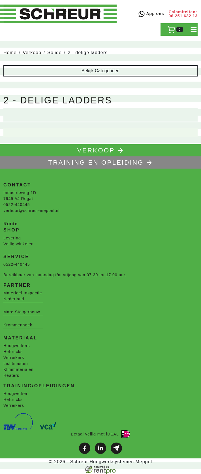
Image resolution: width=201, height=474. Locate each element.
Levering (12, 238)
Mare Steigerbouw (21, 312)
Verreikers (13, 357)
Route (10, 223)
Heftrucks (13, 351)
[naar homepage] (60, 14)
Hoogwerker (15, 393)
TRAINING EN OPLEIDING (100, 162)
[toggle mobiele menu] (194, 29)
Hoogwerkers (16, 345)
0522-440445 (16, 204)
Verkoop (32, 52)
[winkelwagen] (175, 29)
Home (10, 52)
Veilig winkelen (18, 244)
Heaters (11, 375)
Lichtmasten (15, 363)
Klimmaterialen (18, 369)
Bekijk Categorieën (100, 70)
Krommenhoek (17, 325)
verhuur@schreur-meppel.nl (31, 210)
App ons (151, 13)
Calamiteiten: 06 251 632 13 (183, 14)
